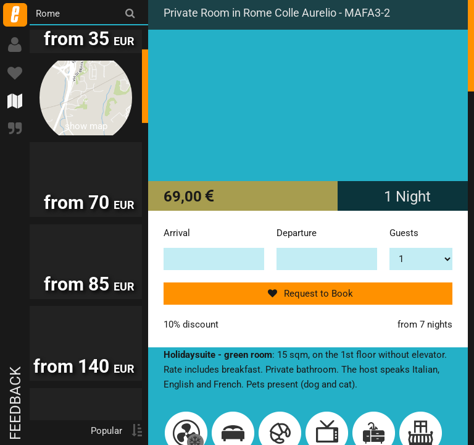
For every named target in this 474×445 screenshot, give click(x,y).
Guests (403, 233)
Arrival (177, 233)
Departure (296, 233)
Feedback (15, 403)
